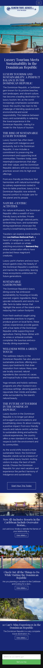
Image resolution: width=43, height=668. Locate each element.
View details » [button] (21, 535)
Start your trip (21, 662)
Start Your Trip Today (21, 486)
